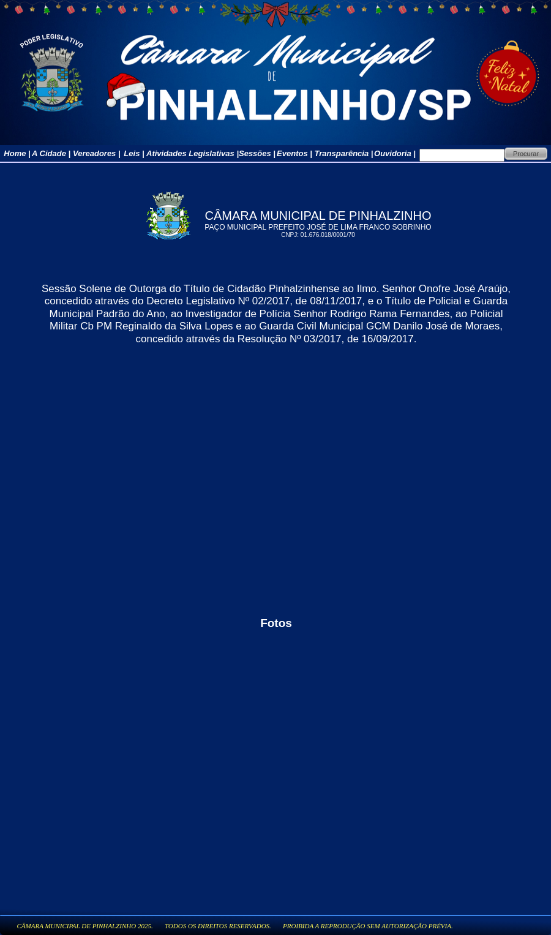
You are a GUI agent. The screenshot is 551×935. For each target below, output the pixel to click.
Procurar (526, 153)
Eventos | (294, 153)
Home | (17, 153)
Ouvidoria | (395, 153)
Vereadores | (97, 153)
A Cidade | (51, 153)
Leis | (134, 153)
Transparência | (344, 153)
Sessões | (257, 153)
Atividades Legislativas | (192, 153)
